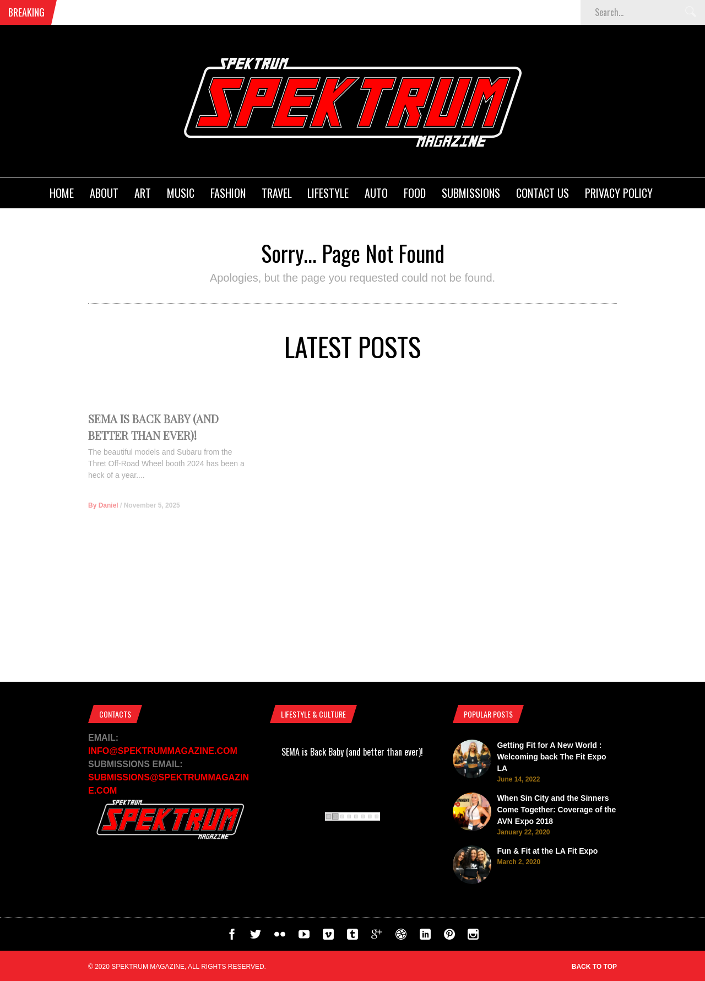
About (104, 193)
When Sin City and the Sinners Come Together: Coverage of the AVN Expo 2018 (556, 810)
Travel (277, 193)
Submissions (471, 193)
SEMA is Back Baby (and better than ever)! (352, 751)
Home (62, 193)
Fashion (228, 193)
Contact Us (542, 193)
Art (142, 193)
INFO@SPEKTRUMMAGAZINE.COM (162, 751)
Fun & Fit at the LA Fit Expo (547, 851)
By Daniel (103, 518)
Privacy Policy (619, 193)
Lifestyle (328, 193)
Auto (376, 193)
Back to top (594, 967)
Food (415, 193)
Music (180, 193)
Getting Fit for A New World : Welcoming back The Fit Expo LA (551, 757)
